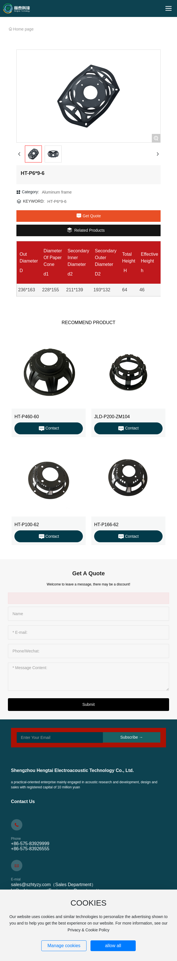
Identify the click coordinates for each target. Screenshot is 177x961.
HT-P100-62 (26, 524)
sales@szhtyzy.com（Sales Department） (53, 884)
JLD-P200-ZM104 (112, 416)
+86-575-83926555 (30, 848)
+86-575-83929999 (30, 843)
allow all (113, 945)
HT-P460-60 (26, 416)
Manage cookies (64, 945)
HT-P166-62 (106, 524)
